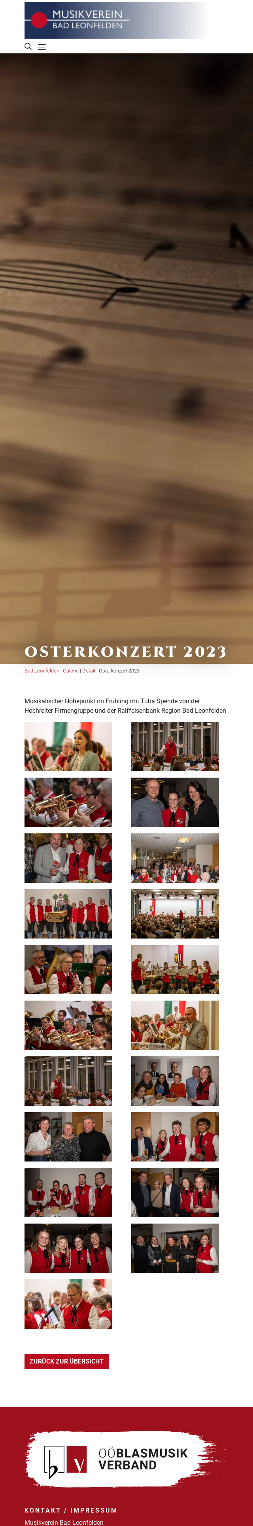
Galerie (71, 671)
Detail (88, 671)
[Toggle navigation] (41, 47)
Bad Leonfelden (42, 671)
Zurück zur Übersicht (67, 1361)
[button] (28, 47)
